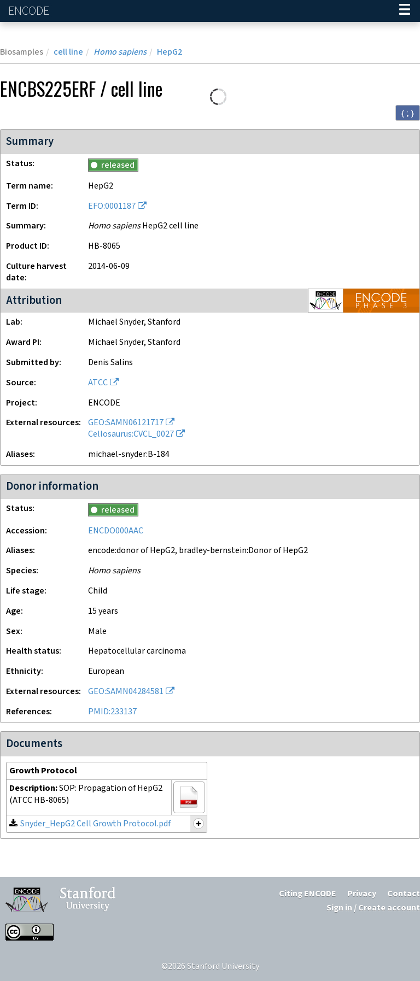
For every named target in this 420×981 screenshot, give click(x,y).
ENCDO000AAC (115, 531)
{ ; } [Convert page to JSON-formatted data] (407, 113)
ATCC (98, 383)
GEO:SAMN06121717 (126, 422)
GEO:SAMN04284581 (126, 691)
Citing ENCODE (307, 894)
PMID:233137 (112, 712)
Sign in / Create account (373, 908)
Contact (403, 894)
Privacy (361, 894)
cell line (68, 52)
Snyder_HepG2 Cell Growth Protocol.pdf (95, 824)
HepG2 (169, 52)
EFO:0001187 (112, 206)
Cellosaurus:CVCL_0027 (131, 434)
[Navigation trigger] (404, 11)
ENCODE (30, 11)
